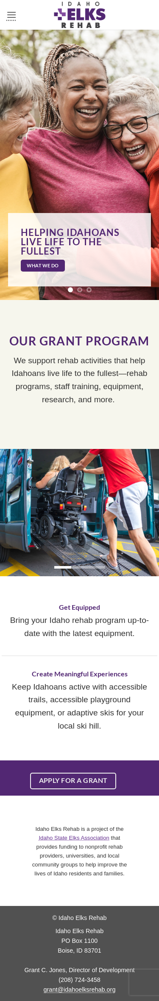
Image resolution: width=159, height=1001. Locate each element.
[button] (11, 14)
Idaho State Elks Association (74, 837)
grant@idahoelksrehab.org (80, 989)
